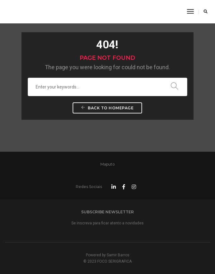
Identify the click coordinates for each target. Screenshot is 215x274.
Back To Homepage (107, 108)
